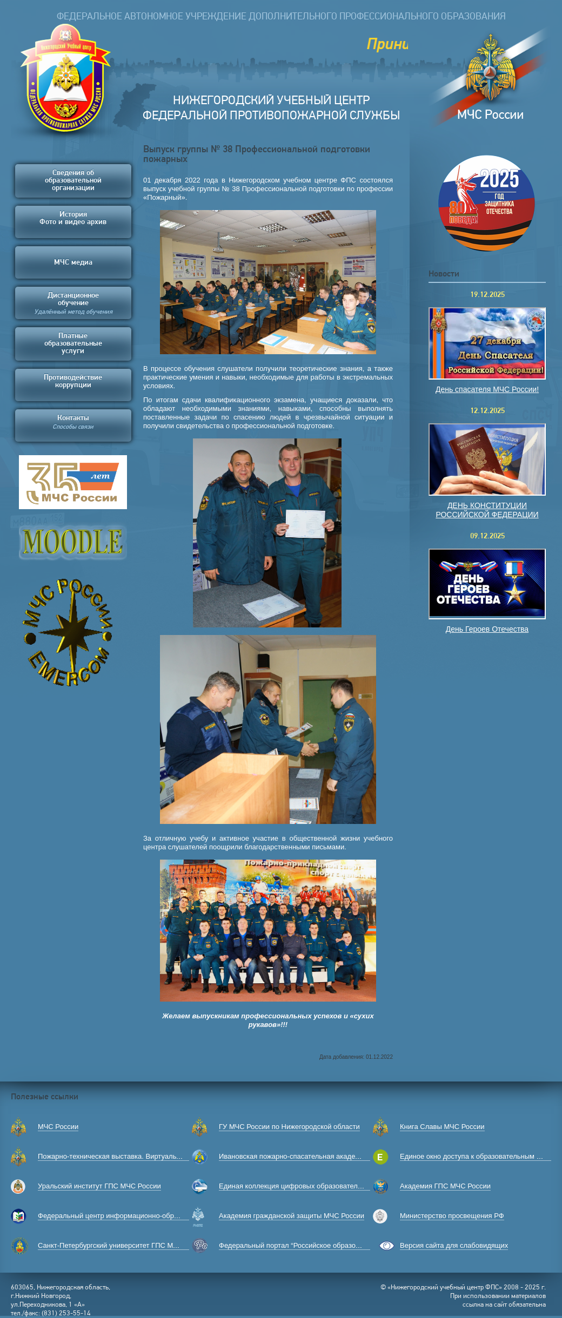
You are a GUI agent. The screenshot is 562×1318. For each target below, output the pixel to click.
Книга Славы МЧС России (442, 1127)
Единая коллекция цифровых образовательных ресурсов (312, 1186)
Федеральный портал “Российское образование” (298, 1245)
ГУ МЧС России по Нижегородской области (289, 1127)
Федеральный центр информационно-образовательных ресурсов (144, 1216)
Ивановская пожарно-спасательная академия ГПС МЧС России (322, 1156)
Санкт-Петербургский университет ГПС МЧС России (123, 1245)
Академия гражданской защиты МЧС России (291, 1216)
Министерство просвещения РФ (452, 1216)
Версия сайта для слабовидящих (454, 1245)
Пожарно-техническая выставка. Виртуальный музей (124, 1156)
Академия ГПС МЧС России (445, 1186)
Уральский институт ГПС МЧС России (99, 1186)
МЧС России (58, 1127)
